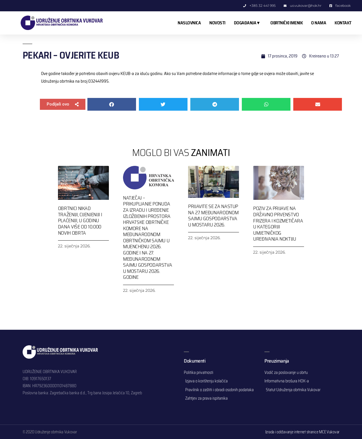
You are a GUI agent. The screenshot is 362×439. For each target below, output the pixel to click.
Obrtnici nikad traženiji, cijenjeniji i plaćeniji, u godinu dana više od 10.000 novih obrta (80, 220)
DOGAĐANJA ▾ (248, 22)
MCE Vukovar (329, 432)
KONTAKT (343, 22)
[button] (62, 104)
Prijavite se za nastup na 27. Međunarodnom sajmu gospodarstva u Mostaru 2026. (213, 215)
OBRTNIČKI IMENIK (286, 22)
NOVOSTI (217, 22)
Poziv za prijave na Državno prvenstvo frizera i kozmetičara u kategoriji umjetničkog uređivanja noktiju (278, 223)
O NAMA (318, 22)
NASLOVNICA (189, 22)
